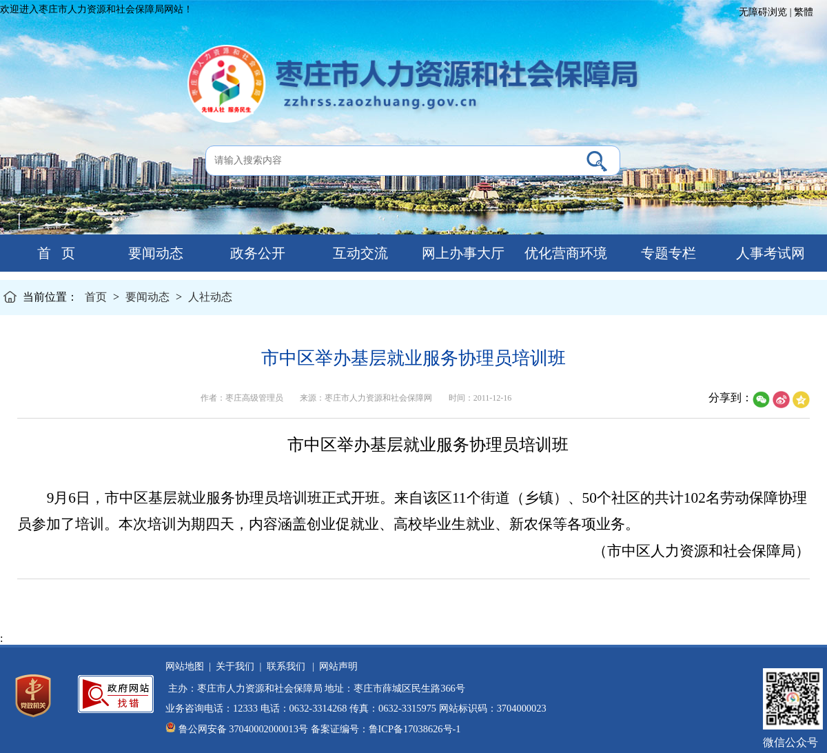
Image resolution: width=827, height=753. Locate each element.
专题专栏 (666, 253)
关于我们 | (236, 666)
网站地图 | (188, 666)
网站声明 (336, 666)
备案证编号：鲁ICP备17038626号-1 (386, 728)
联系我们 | (287, 666)
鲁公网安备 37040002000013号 (243, 728)
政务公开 (256, 253)
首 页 (51, 253)
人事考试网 (769, 253)
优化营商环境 (564, 253)
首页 (96, 297)
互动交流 (358, 253)
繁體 (803, 12)
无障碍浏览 (763, 12)
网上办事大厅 (461, 253)
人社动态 (210, 297)
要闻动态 (154, 253)
